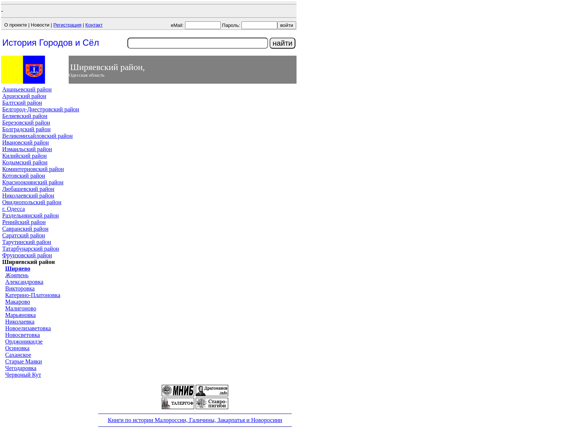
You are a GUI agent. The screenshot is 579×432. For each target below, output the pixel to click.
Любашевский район (28, 189)
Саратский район (23, 235)
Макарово (17, 302)
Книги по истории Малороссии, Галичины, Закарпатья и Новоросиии (195, 420)
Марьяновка (20, 315)
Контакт (94, 25)
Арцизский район (24, 96)
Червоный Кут (23, 375)
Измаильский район (27, 149)
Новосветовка (22, 335)
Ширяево (17, 268)
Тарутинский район (26, 242)
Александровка (24, 282)
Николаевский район (28, 195)
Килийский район (24, 156)
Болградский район (26, 129)
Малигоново (20, 308)
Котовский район (23, 176)
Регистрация (67, 25)
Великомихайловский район (37, 136)
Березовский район (26, 122)
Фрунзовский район (27, 255)
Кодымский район (25, 162)
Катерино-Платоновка (32, 295)
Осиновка (17, 348)
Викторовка (20, 288)
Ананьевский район (27, 89)
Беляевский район (24, 116)
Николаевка (19, 321)
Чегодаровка (21, 368)
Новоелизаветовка (28, 328)
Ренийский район (24, 222)
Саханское (18, 355)
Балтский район (22, 103)
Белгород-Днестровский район (40, 109)
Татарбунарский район (30, 248)
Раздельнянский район (30, 215)
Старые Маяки (23, 361)
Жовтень (16, 275)
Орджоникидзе (23, 341)
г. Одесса (13, 209)
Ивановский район (25, 142)
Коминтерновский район (33, 169)
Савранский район (25, 229)
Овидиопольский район (31, 202)
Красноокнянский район (33, 182)
